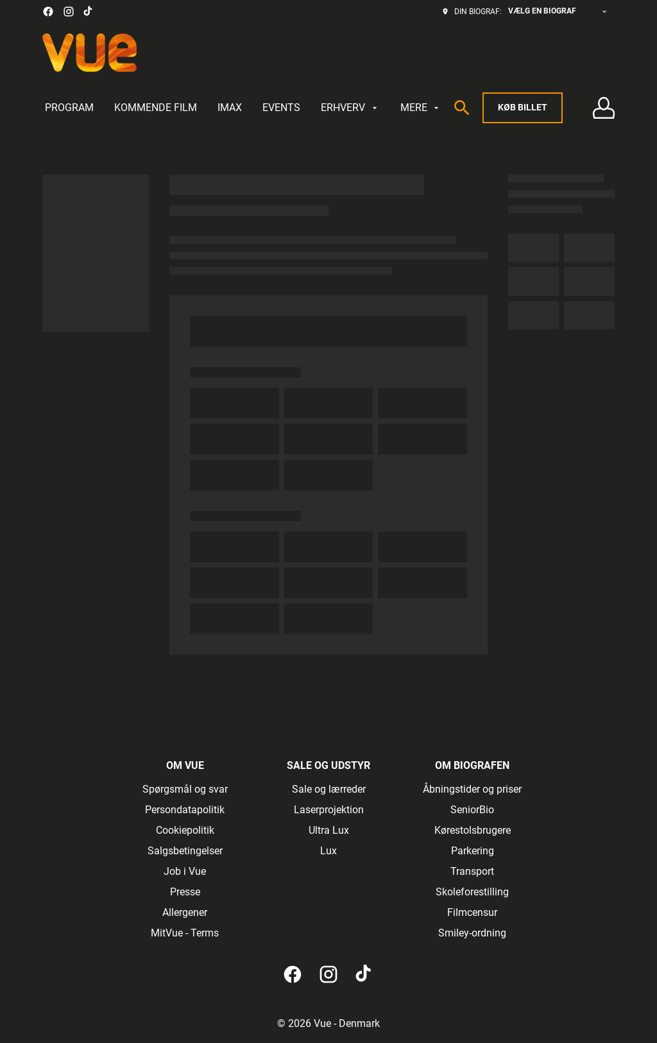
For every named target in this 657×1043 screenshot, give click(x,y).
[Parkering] (472, 851)
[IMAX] (230, 108)
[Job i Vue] (185, 871)
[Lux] (328, 851)
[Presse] (185, 892)
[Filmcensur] (472, 912)
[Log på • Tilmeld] (603, 108)
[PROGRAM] (69, 108)
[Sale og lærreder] (329, 789)
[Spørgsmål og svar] (185, 789)
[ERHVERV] (350, 108)
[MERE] (420, 108)
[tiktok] (88, 11)
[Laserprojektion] (329, 810)
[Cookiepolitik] (185, 830)
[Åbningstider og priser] (472, 789)
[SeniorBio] (472, 810)
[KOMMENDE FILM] (155, 108)
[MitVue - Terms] (185, 933)
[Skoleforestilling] (472, 892)
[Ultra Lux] (329, 830)
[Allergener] (184, 912)
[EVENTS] (281, 108)
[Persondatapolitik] (185, 810)
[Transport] (472, 871)
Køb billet (522, 107)
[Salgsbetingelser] (185, 851)
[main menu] (243, 108)
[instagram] (68, 11)
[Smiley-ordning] (472, 933)
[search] (462, 108)
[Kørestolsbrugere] (472, 830)
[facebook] (48, 11)
